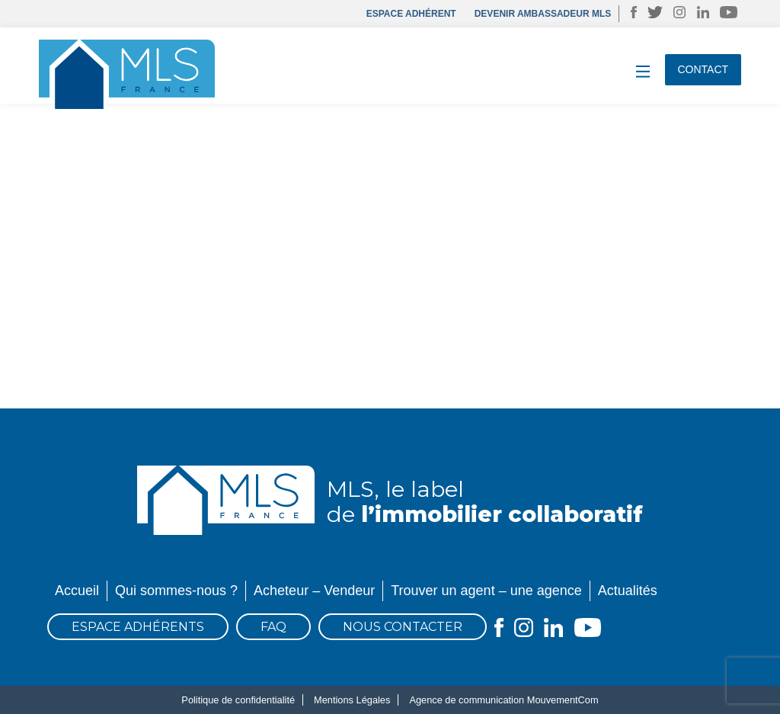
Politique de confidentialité (238, 700)
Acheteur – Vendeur (314, 590)
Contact (703, 69)
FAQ (273, 627)
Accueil (77, 590)
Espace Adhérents (138, 627)
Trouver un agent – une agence (486, 590)
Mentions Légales (352, 700)
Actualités (627, 590)
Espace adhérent (411, 13)
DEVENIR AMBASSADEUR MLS (543, 13)
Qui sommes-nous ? (176, 590)
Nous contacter (402, 627)
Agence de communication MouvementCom (503, 700)
